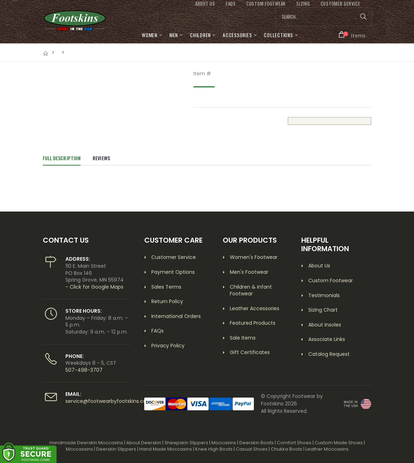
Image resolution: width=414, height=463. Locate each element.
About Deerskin (143, 442)
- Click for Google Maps (94, 286)
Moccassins (79, 449)
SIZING (303, 3)
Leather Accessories (254, 308)
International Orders (176, 316)
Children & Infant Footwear (251, 290)
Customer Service (173, 257)
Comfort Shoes (294, 442)
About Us (319, 265)
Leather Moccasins (327, 449)
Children (200, 35)
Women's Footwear (254, 257)
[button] (352, 34)
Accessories (237, 35)
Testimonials (324, 295)
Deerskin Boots (256, 442)
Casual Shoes (252, 449)
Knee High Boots (214, 449)
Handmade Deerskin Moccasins (86, 442)
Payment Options (173, 272)
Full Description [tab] (62, 158)
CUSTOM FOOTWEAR (266, 3)
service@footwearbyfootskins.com (108, 401)
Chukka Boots (286, 449)
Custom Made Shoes (339, 442)
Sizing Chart (323, 309)
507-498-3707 (84, 370)
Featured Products (252, 322)
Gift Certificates (250, 352)
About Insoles (324, 324)
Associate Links (326, 339)
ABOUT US (205, 3)
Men (173, 35)
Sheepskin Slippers (186, 442)
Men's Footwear (249, 272)
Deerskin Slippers (116, 449)
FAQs (231, 3)
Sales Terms (166, 286)
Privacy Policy (168, 345)
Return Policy (167, 301)
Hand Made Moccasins (165, 449)
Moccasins (223, 442)
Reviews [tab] (101, 158)
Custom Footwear (330, 280)
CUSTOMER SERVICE (340, 3)
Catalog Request (329, 354)
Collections (278, 35)
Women (149, 35)
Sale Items (243, 337)
